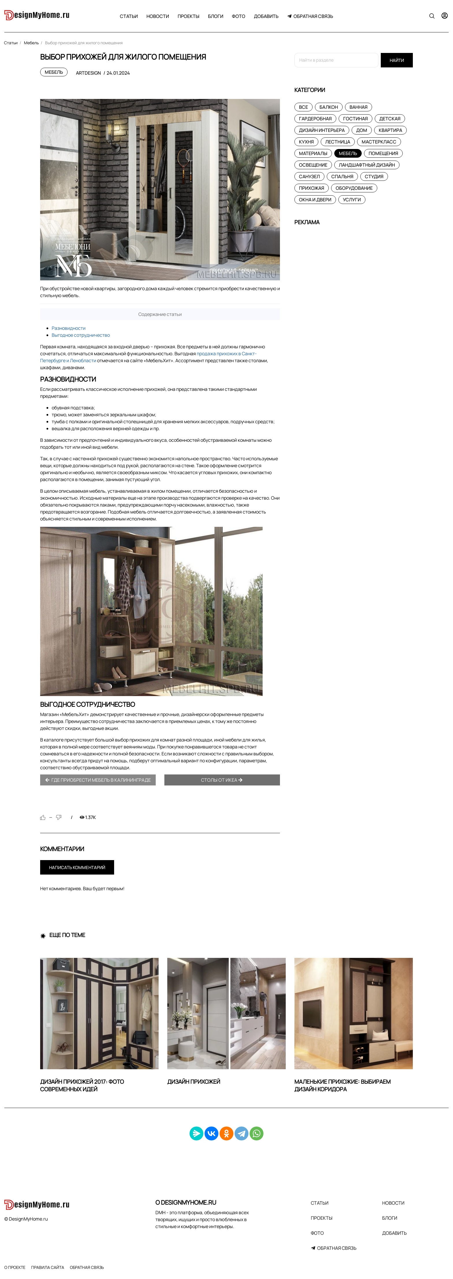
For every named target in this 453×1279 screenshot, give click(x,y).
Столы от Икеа (222, 780)
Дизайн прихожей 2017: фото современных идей (82, 1085)
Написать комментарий (77, 867)
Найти (397, 60)
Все (303, 107)
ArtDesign (88, 73)
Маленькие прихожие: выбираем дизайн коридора (342, 1085)
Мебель (54, 72)
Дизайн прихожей (193, 1081)
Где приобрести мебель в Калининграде (98, 780)
